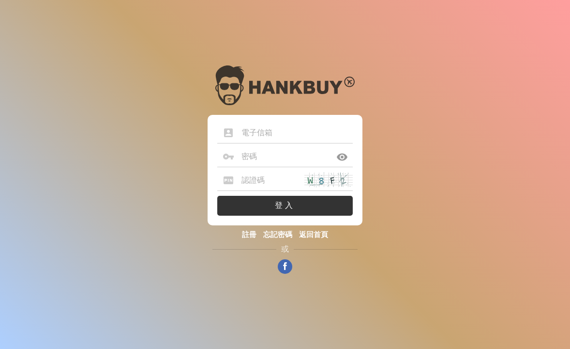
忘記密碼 (277, 234)
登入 (285, 205)
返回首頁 (313, 234)
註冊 (249, 234)
